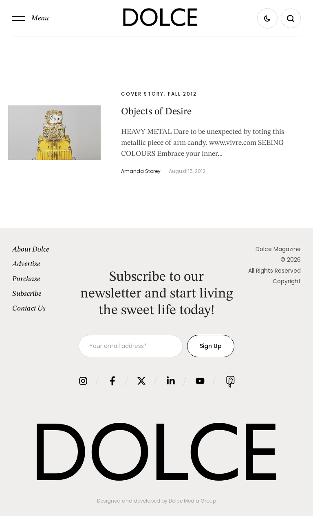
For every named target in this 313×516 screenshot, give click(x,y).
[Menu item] (45, 249)
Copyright (287, 281)
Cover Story (142, 93)
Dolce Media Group (192, 500)
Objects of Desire (156, 112)
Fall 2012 (182, 93)
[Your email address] (131, 346)
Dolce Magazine (278, 249)
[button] (30, 18)
